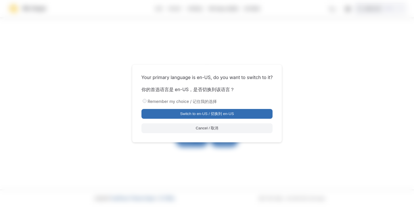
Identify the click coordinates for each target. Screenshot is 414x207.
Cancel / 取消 (207, 128)
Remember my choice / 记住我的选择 (182, 101)
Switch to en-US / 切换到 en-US (207, 114)
